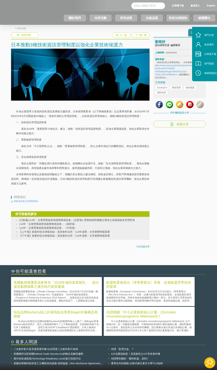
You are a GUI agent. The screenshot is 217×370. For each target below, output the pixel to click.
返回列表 (26, 35)
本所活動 (100, 18)
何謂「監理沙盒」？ (122, 318)
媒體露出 (204, 18)
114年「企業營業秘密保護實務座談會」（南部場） (48, 223)
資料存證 (161, 94)
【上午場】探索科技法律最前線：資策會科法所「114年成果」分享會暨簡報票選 (64, 231)
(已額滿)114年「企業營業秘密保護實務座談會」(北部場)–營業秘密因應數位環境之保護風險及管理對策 (77, 220)
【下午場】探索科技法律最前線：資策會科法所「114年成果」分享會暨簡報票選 (64, 235)
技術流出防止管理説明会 (26, 201)
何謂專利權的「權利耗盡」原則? (129, 328)
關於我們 (74, 18)
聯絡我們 (109, 356)
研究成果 (125, 18)
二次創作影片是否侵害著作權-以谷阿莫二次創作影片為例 (46, 318)
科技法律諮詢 (177, 18)
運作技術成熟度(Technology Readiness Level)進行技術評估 (47, 328)
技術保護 (190, 89)
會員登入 (195, 5)
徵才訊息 (130, 351)
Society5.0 (162, 89)
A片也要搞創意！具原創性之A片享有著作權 (135, 323)
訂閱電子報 (178, 5)
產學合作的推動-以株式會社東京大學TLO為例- (137, 332)
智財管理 (176, 89)
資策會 (157, 351)
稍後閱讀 (207, 81)
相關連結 (176, 351)
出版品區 (150, 18)
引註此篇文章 (143, 246)
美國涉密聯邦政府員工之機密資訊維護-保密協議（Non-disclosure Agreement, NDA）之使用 (57, 332)
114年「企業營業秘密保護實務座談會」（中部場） (48, 227)
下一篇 (140, 34)
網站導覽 (130, 356)
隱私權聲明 (111, 351)
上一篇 (121, 35)
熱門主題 (205, 42)
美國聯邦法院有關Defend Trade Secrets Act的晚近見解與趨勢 (48, 323)
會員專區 (205, 52)
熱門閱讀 (205, 71)
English (211, 5)
